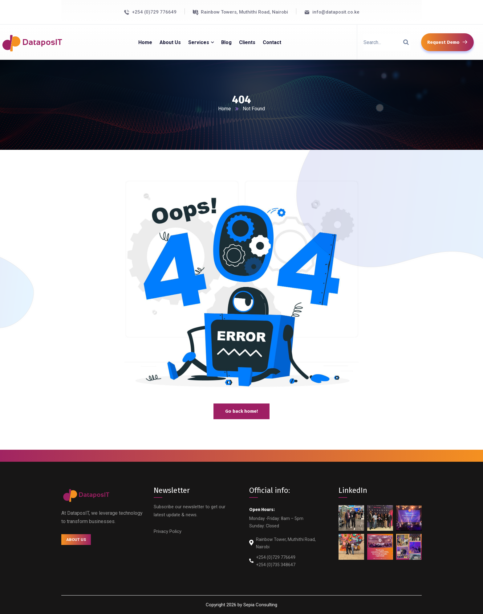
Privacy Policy (167, 531)
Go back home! (241, 411)
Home (224, 109)
